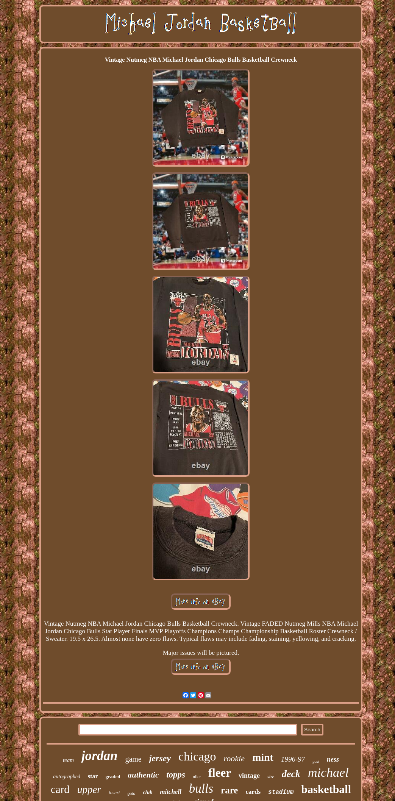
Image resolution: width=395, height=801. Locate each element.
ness (333, 759)
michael (328, 772)
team (68, 760)
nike (197, 776)
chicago (197, 756)
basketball (326, 789)
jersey (160, 758)
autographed (66, 776)
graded (113, 776)
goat (315, 761)
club (147, 792)
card (60, 789)
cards (253, 791)
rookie (234, 758)
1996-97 (293, 759)
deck (291, 773)
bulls (201, 788)
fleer (219, 772)
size (270, 776)
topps (175, 774)
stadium (281, 792)
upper (89, 789)
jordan (99, 755)
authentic (143, 774)
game (133, 759)
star (93, 776)
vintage (249, 775)
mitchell (170, 791)
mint (262, 757)
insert (114, 792)
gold (132, 793)
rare (229, 790)
